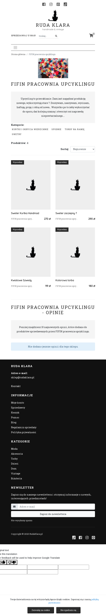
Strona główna (18, 54)
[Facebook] (43, 4)
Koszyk (15, 412)
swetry (17, 134)
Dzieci (14, 463)
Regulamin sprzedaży (23, 427)
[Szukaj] (56, 36)
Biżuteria (16, 478)
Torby (14, 458)
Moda (14, 448)
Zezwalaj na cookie (41, 610)
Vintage (15, 473)
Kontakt (16, 386)
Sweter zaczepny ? (66, 213)
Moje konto (17, 402)
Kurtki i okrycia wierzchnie (30, 129)
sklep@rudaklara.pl (22, 377)
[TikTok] (65, 4)
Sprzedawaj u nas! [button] (23, 35)
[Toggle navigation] (15, 48)
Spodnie (56, 129)
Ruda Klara (53, 22)
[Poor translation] (12, 562)
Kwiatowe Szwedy (21, 280)
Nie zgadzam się (68, 610)
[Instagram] (51, 4)
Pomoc (15, 417)
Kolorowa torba (64, 280)
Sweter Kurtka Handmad (25, 213)
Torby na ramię (75, 129)
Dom (14, 468)
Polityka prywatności (23, 432)
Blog (13, 422)
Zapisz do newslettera (53, 514)
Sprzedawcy (18, 407)
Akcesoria (17, 453)
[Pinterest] (58, 4)
